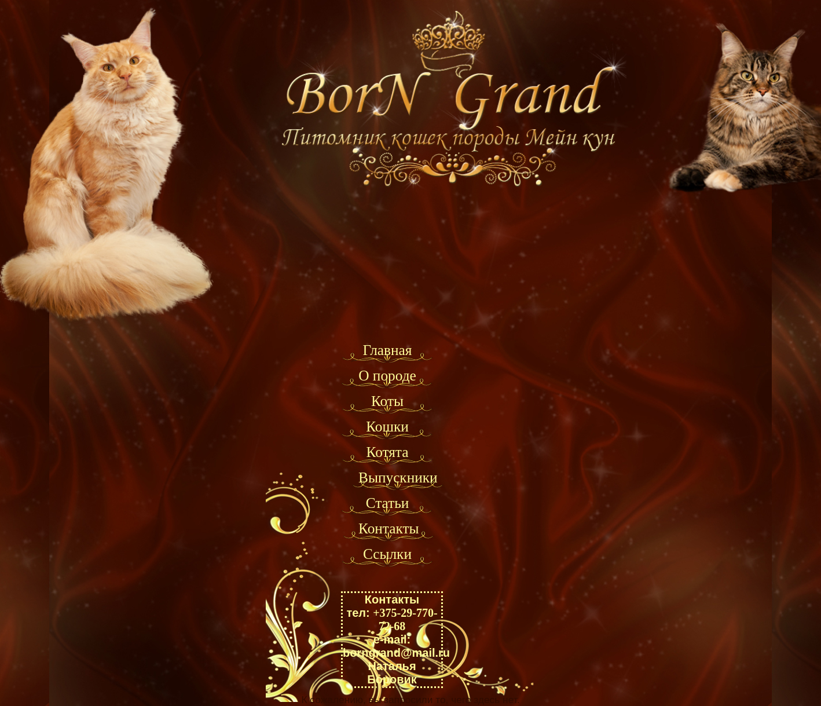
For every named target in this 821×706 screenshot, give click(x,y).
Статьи (387, 503)
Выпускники (398, 477)
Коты (387, 401)
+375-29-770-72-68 (405, 619)
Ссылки (387, 554)
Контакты (388, 528)
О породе (387, 375)
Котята (387, 452)
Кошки (387, 426)
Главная (387, 350)
